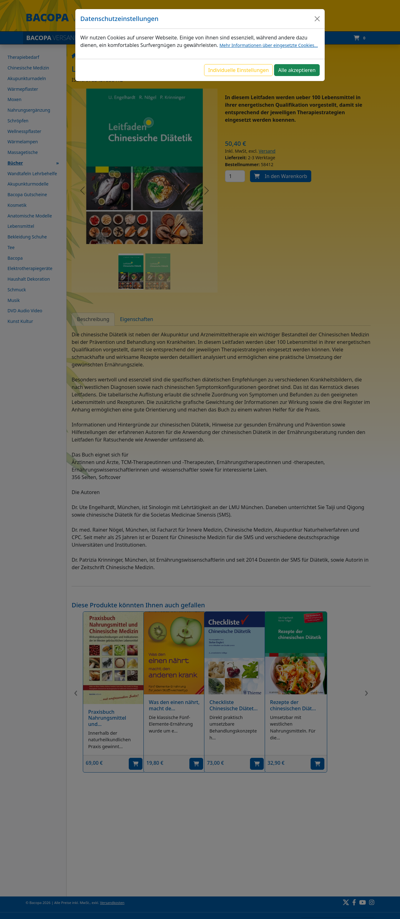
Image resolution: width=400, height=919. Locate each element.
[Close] (317, 19)
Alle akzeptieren (297, 70)
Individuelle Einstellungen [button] (238, 70)
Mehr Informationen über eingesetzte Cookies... (268, 45)
